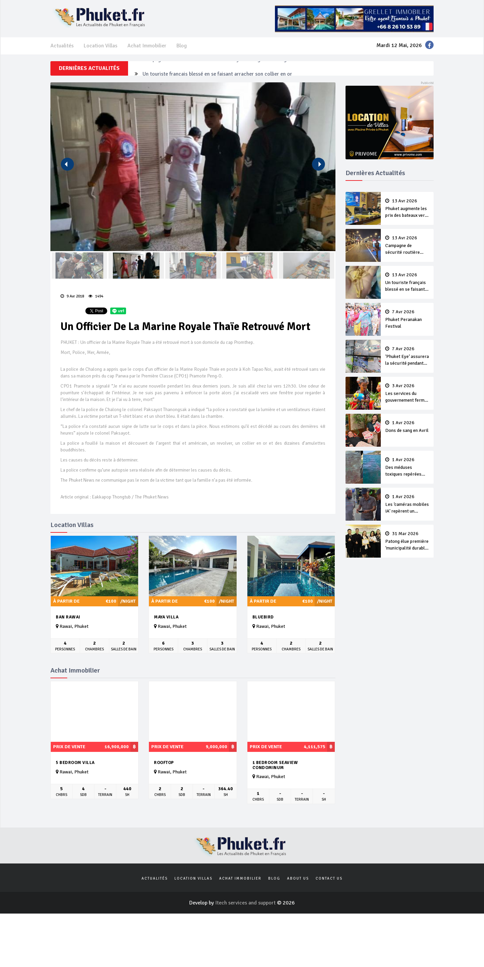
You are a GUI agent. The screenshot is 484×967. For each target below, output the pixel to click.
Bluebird (263, 617)
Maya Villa (166, 617)
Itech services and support (246, 902)
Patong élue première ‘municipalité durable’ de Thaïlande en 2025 (407, 541)
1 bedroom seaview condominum (275, 765)
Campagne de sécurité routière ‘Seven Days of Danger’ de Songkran (220, 68)
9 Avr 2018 (72, 296)
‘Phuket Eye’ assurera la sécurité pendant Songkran (407, 356)
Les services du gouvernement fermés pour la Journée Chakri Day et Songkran (407, 393)
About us (298, 878)
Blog (181, 45)
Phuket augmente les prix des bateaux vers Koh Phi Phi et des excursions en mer (407, 208)
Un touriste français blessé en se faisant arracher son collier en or (407, 282)
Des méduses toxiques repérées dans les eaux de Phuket (407, 467)
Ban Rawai (68, 617)
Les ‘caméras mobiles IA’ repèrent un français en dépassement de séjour (407, 504)
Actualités (62, 45)
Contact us (329, 878)
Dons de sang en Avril (407, 427)
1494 (95, 296)
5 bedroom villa (75, 762)
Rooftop (164, 762)
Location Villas (100, 45)
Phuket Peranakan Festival (407, 319)
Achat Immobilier (146, 45)
